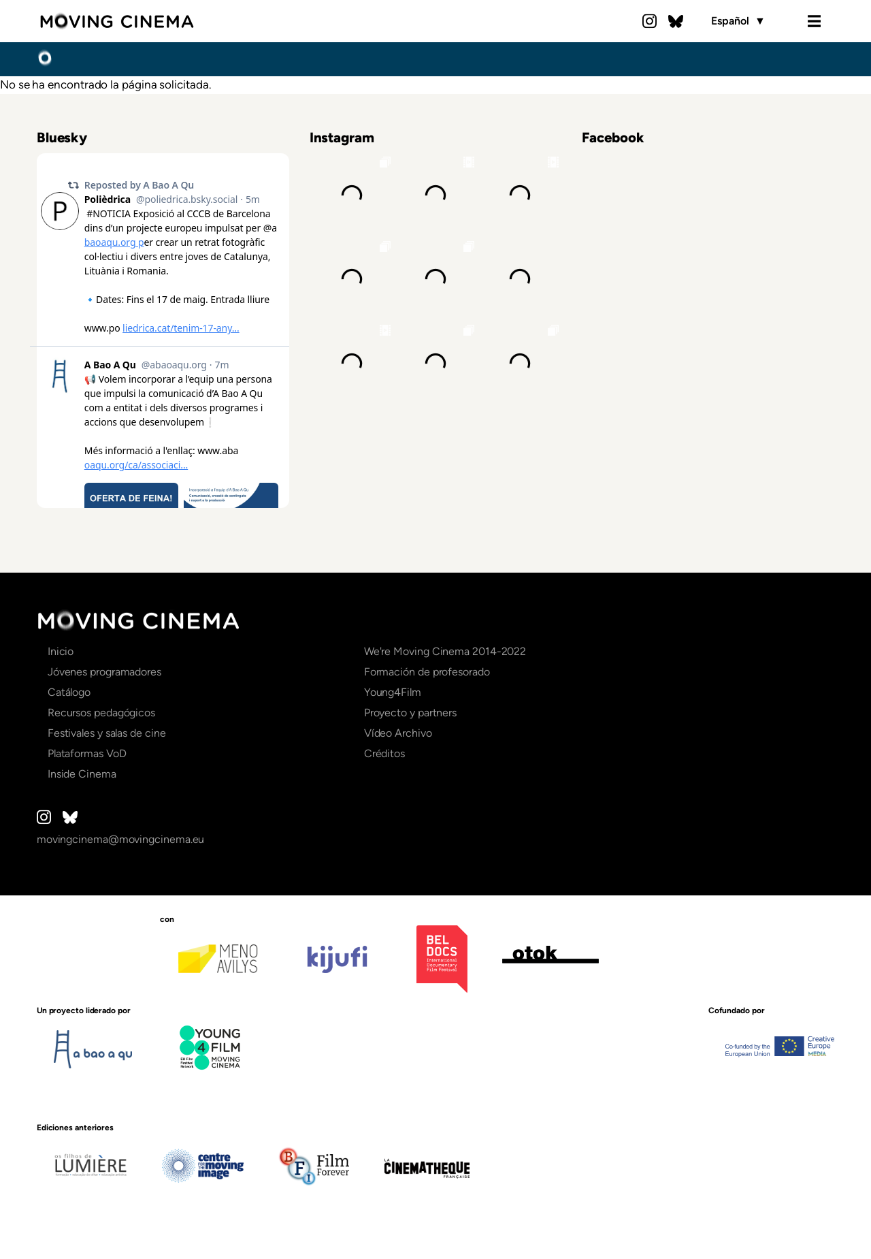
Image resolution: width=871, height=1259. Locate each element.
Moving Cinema (117, 21)
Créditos (384, 753)
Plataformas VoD (87, 753)
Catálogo (69, 692)
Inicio (44, 58)
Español (738, 21)
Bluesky (675, 21)
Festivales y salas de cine (107, 733)
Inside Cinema (82, 773)
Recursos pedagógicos (101, 712)
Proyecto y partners (410, 712)
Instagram (649, 21)
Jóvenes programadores (104, 671)
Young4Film (392, 692)
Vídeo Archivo (398, 733)
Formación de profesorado (427, 671)
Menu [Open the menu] (813, 21)
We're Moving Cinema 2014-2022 (445, 651)
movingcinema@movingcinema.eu (121, 839)
